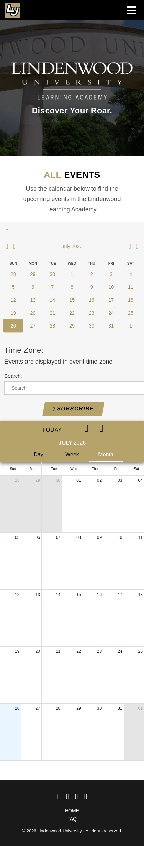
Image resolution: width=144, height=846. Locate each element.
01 (78, 480)
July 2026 (72, 246)
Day (38, 454)
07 (58, 537)
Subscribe (73, 408)
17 (120, 594)
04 (140, 480)
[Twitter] (67, 796)
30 (58, 480)
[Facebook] (58, 796)
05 (17, 537)
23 (99, 651)
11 (140, 537)
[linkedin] (85, 796)
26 (17, 708)
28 (17, 480)
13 (37, 594)
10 (120, 537)
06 (37, 537)
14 (58, 594)
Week (72, 454)
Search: (13, 376)
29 (37, 480)
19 (17, 651)
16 (99, 594)
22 (78, 651)
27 (37, 708)
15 (78, 594)
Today (52, 430)
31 (120, 708)
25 (140, 651)
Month (105, 454)
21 (58, 651)
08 (78, 537)
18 (140, 594)
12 (17, 594)
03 (120, 480)
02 (99, 480)
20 (37, 651)
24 (120, 651)
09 (99, 537)
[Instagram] (76, 796)
